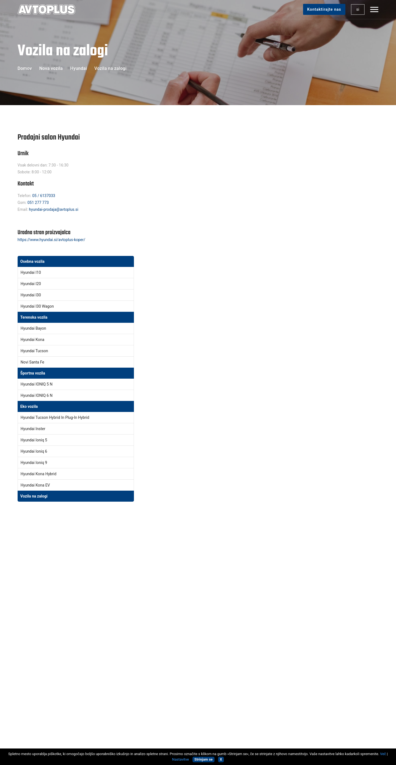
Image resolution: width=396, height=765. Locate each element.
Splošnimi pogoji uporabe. (320, 610)
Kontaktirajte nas (323, 9)
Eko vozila (31, 407)
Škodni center (122, 610)
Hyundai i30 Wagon (39, 307)
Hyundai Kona (34, 340)
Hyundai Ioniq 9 (35, 463)
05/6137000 (34, 615)
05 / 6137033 (45, 196)
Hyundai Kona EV (37, 486)
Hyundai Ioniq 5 (35, 441)
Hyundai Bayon (35, 329)
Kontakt (116, 663)
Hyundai (80, 68)
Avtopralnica (120, 645)
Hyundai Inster (34, 429)
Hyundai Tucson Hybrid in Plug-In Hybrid (56, 418)
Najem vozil (120, 654)
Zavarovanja (120, 636)
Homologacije (122, 627)
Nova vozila (53, 68)
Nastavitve (180, 759)
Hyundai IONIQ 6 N (38, 396)
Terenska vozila (35, 318)
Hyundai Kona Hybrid (40, 474)
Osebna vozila (34, 262)
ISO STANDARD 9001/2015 (42, 630)
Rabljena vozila (123, 592)
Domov (26, 68)
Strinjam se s (309, 610)
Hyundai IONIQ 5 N (38, 385)
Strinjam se (203, 759)
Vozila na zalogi (35, 497)
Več (383, 754)
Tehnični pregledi (124, 619)
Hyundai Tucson (36, 351)
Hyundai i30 (32, 296)
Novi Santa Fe (34, 363)
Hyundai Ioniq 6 (35, 452)
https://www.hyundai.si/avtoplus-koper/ (53, 240)
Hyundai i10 (32, 273)
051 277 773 (40, 203)
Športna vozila (34, 374)
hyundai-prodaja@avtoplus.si (55, 210)
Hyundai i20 (32, 284)
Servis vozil (120, 601)
